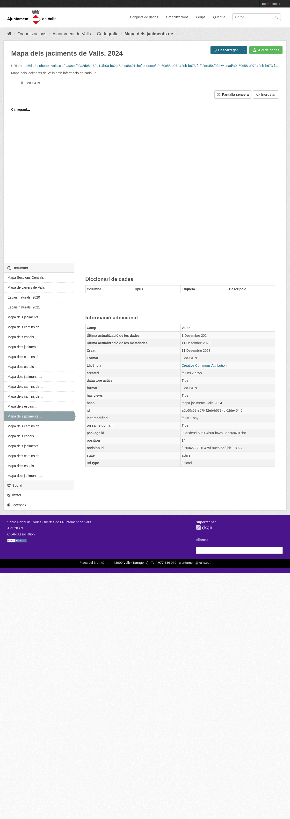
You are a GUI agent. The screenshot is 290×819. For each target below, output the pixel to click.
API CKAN (15, 528)
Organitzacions (177, 17)
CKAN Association (21, 534)
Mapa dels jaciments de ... (151, 33)
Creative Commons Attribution (204, 365)
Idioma (201, 540)
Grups (200, 17)
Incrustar (266, 94)
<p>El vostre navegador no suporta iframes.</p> (145, 183)
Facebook (16, 505)
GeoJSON (30, 83)
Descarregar (226, 50)
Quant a (219, 17)
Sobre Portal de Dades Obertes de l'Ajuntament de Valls (49, 522)
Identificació (271, 4)
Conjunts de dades (144, 17)
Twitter (14, 495)
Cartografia (107, 33)
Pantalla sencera (233, 94)
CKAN (204, 527)
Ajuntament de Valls (71, 33)
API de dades (266, 50)
